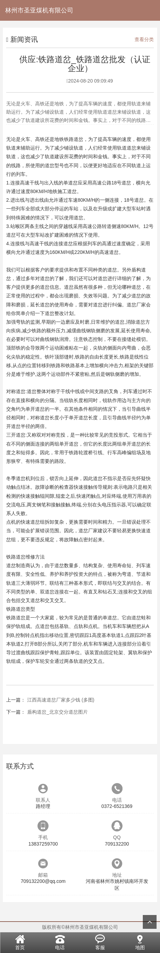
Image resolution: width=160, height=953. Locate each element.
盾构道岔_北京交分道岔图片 (57, 712)
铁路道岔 (73, 139)
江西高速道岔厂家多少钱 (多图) (60, 700)
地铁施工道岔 (62, 191)
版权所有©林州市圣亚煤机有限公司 (80, 927)
